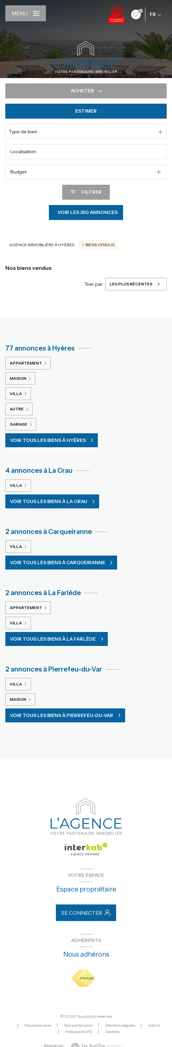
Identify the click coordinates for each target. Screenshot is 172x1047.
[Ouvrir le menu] (25, 13)
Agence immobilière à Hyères (41, 244)
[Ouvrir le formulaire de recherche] (86, 192)
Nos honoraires (38, 1025)
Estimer (86, 111)
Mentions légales (120, 1025)
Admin (154, 1025)
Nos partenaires (78, 1025)
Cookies (112, 1031)
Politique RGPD (78, 1031)
